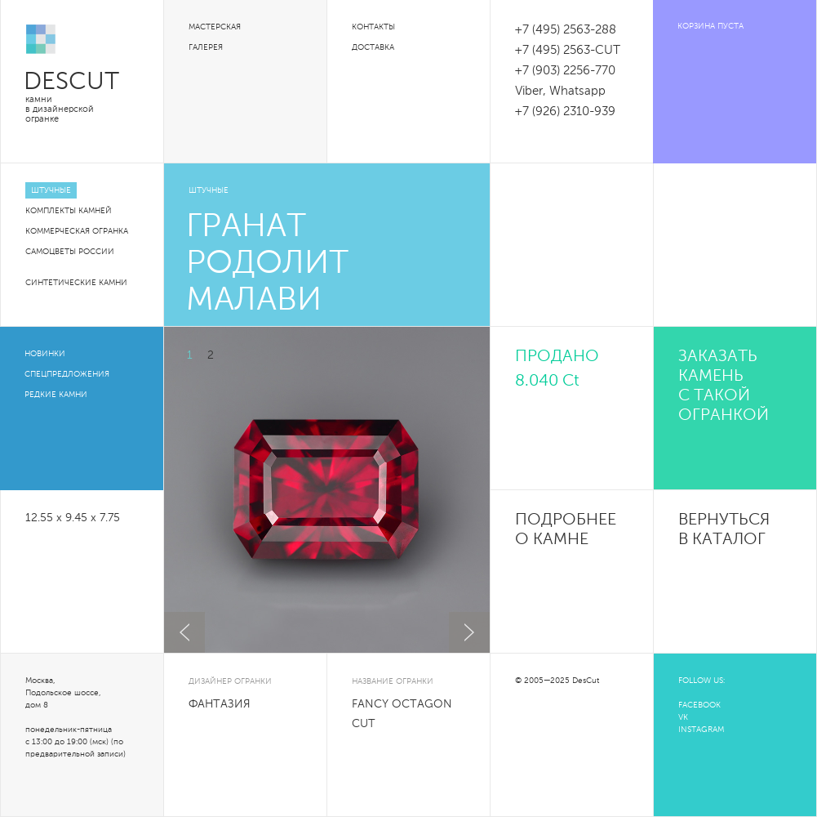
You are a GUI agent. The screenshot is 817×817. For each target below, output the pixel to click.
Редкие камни (55, 395)
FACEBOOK (699, 705)
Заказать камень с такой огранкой (723, 386)
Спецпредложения (66, 374)
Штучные (51, 190)
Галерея (206, 47)
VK (683, 717)
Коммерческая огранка (76, 231)
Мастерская (215, 27)
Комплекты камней (68, 211)
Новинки (44, 354)
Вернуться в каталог (724, 530)
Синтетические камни (76, 283)
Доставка (373, 47)
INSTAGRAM (701, 729)
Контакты (373, 27)
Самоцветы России (69, 252)
